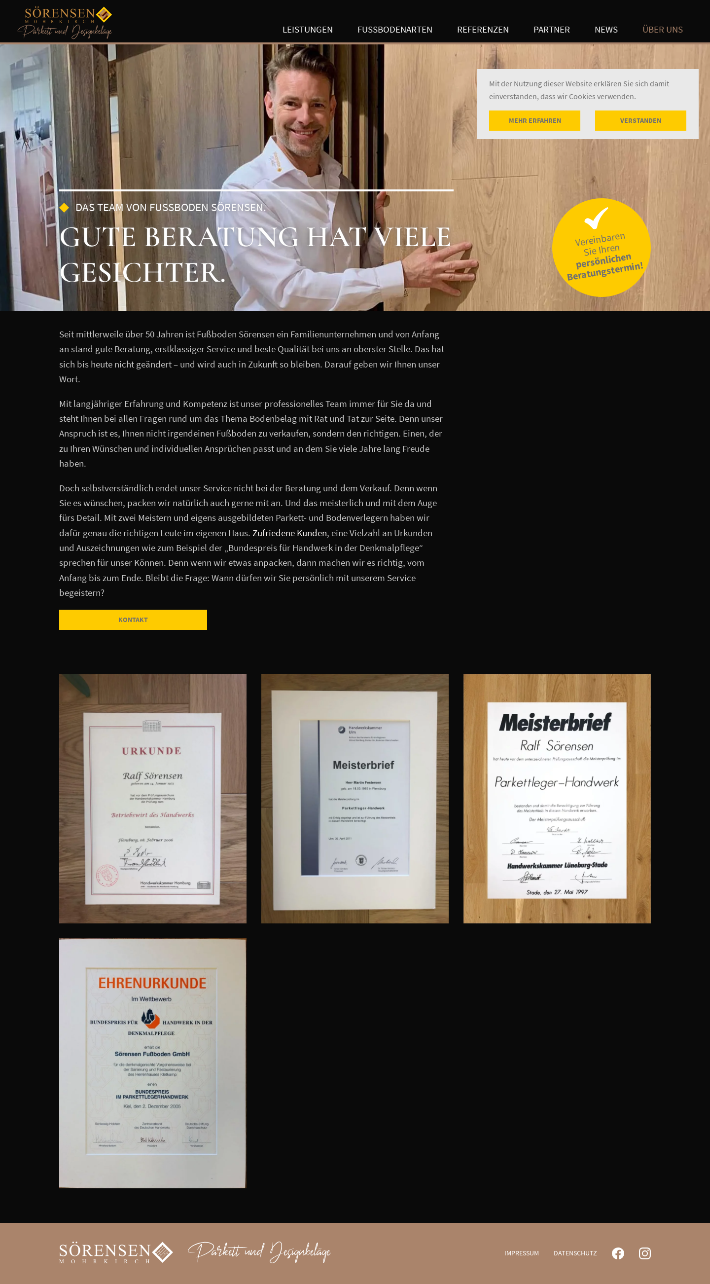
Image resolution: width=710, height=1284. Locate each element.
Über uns (662, 29)
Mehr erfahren (535, 120)
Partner (551, 29)
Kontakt (133, 619)
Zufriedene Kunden (289, 533)
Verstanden (640, 120)
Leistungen (308, 29)
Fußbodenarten (394, 29)
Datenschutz (575, 1252)
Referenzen (483, 29)
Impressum (521, 1252)
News (606, 29)
